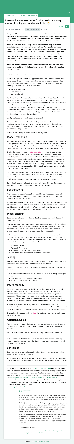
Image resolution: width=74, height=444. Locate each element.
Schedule (9, 16)
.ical (61, 26)
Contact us (37, 441)
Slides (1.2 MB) (20, 387)
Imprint (43, 441)
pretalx (32, 441)
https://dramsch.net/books (41, 368)
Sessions (21, 16)
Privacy (47, 441)
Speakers (32, 16)
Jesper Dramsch (25, 391)
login (68, 12)
